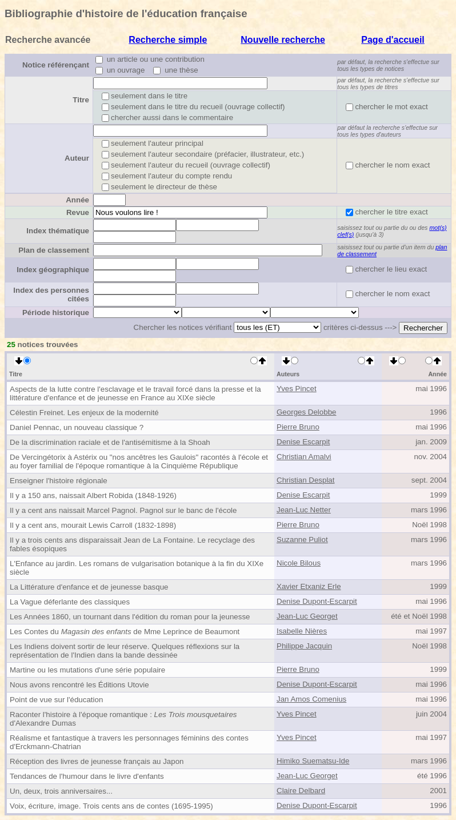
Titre (81, 99)
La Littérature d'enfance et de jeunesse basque (89, 587)
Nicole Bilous (299, 563)
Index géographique (53, 269)
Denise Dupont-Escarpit (317, 601)
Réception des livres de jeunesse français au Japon (97, 761)
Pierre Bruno (298, 427)
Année (77, 200)
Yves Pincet (297, 388)
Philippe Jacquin (304, 646)
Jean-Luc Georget (307, 616)
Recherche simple (168, 40)
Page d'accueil (393, 40)
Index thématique (57, 230)
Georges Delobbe (306, 412)
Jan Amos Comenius (311, 699)
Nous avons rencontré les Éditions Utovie (79, 684)
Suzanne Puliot (302, 539)
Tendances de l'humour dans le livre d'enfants (87, 776)
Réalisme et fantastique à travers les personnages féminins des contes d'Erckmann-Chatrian (129, 742)
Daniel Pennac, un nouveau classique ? (76, 427)
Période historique (55, 312)
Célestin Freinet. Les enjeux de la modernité (84, 412)
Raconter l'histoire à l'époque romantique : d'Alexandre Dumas (123, 718)
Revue (77, 212)
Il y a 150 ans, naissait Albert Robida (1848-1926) (93, 495)
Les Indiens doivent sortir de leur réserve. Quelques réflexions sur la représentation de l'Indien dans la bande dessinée (124, 650)
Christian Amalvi (304, 456)
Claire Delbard (301, 790)
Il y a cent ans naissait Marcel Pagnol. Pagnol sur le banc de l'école (123, 510)
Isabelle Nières (302, 631)
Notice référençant (55, 65)
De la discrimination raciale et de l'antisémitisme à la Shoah (110, 442)
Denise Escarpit (303, 441)
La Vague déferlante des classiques (70, 602)
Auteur (77, 158)
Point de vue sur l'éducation (56, 699)
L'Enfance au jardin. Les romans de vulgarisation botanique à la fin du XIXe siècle (136, 567)
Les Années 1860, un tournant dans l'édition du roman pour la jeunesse (130, 616)
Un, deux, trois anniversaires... (61, 791)
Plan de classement (53, 250)
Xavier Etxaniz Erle (309, 586)
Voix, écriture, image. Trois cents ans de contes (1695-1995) (111, 806)
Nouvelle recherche (283, 40)
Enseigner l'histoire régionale (58, 480)
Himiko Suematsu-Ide (313, 761)
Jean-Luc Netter (304, 509)
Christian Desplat (305, 480)
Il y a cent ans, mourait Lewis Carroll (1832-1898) (93, 525)
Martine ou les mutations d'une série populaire (87, 670)
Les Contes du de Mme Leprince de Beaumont (124, 631)
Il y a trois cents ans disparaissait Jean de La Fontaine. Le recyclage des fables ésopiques (132, 544)
